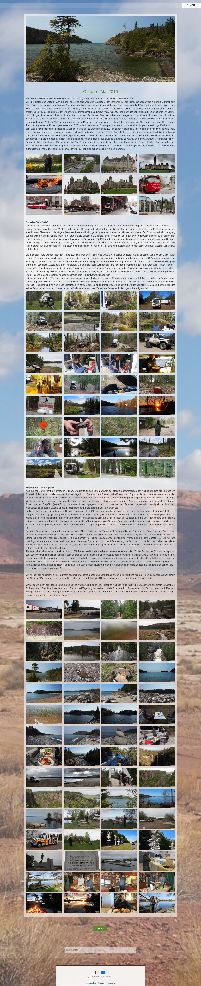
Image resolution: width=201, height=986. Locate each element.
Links (129, 5)
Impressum (110, 983)
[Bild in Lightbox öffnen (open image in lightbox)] (100, 49)
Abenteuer (49, 5)
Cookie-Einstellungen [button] (99, 976)
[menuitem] (9, 5)
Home (8, 5)
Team (27, 5)
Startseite (100, 963)
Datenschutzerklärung (95, 983)
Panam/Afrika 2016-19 (80, 5)
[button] (100, 928)
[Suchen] (134, 950)
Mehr (110, 5)
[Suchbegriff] (100, 950)
